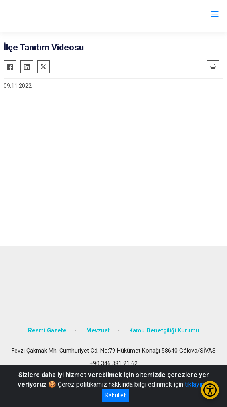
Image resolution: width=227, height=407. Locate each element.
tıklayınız (197, 384)
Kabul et (115, 395)
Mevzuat (98, 330)
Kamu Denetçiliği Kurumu (164, 330)
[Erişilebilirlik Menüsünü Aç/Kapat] (210, 390)
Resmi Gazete (47, 330)
